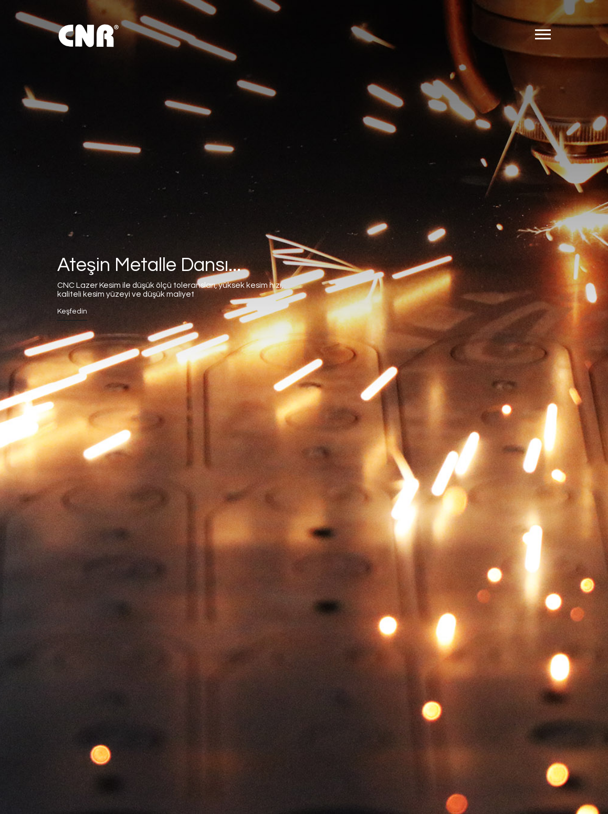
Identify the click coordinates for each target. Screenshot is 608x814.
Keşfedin (72, 311)
